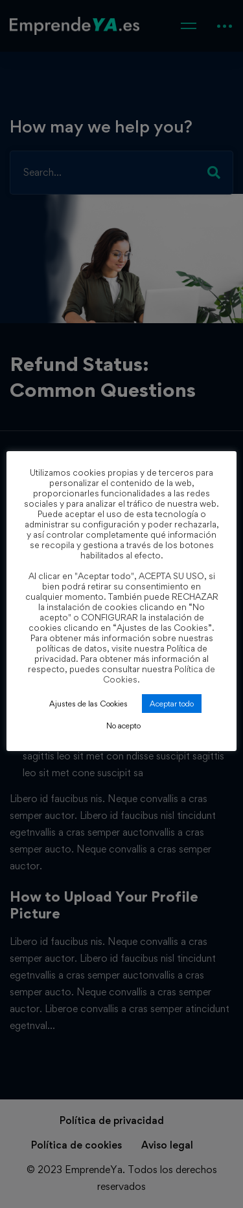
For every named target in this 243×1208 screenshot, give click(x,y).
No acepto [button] (123, 725)
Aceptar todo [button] (172, 703)
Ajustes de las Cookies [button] (88, 703)
